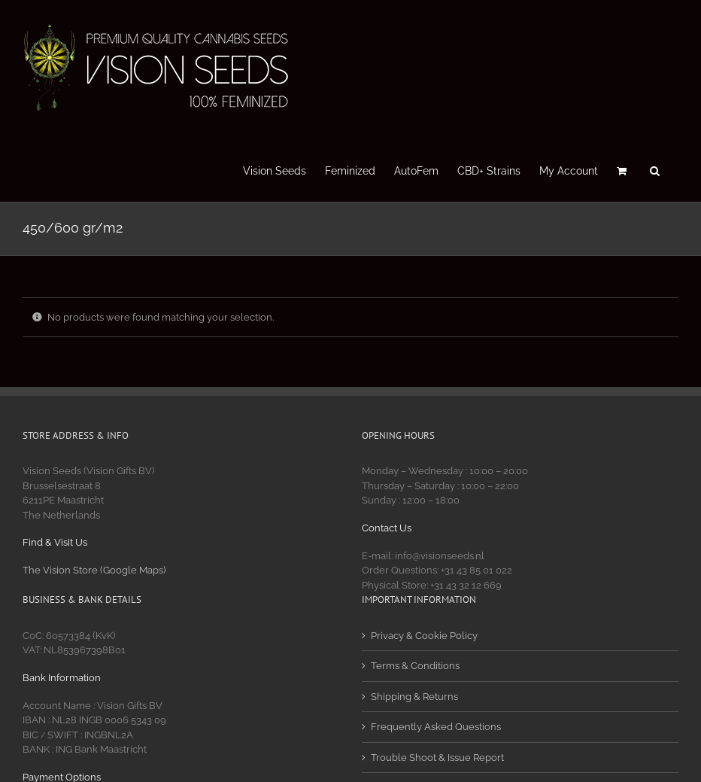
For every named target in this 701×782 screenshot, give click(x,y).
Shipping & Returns (414, 696)
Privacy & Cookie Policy (424, 635)
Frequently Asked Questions (436, 726)
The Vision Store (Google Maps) (94, 570)
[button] (655, 169)
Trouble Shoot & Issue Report (437, 757)
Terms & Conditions (415, 665)
